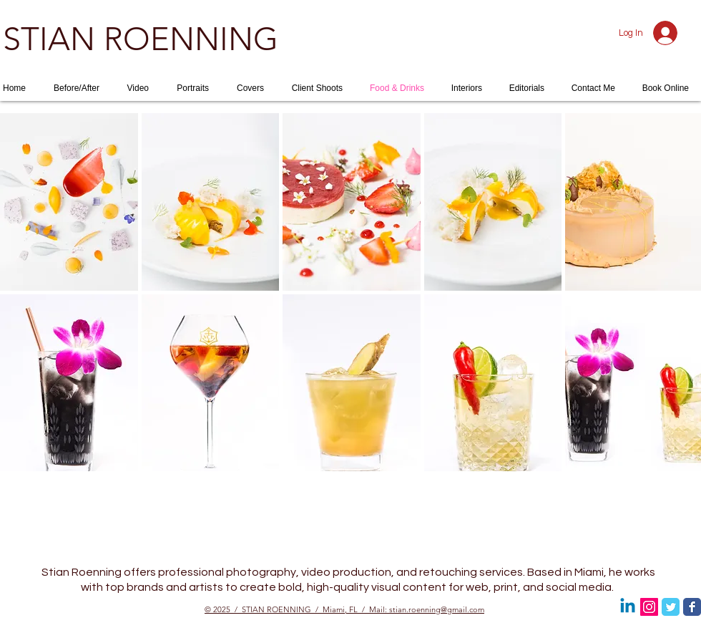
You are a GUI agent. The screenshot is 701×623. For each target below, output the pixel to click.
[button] (69, 202)
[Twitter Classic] (671, 607)
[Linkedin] (628, 607)
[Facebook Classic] (692, 607)
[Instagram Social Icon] (649, 607)
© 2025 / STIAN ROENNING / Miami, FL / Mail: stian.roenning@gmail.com (344, 609)
